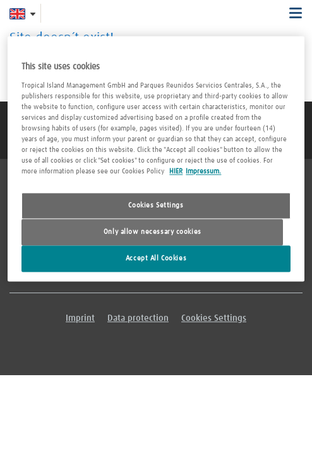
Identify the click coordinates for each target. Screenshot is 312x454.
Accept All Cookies (156, 258)
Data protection (138, 318)
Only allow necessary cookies (152, 232)
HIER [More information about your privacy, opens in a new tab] (176, 171)
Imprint (80, 318)
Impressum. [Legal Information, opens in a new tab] (203, 171)
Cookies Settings (155, 205)
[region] (156, 158)
